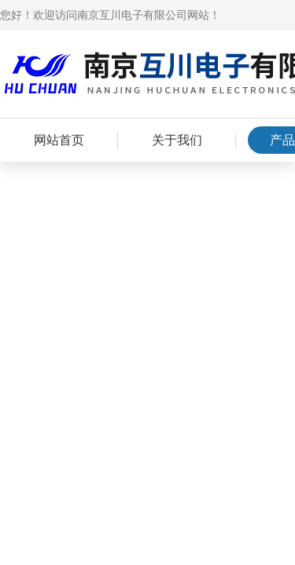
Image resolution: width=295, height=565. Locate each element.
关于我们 (177, 140)
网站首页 (59, 140)
